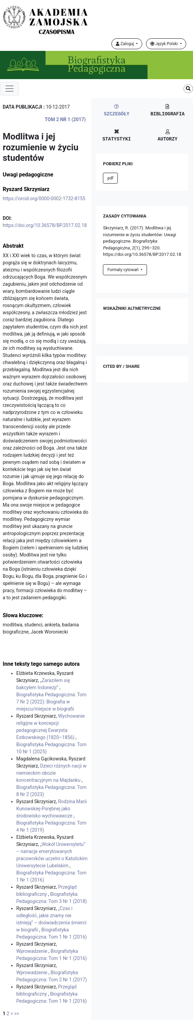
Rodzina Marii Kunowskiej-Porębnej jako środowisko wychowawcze (51, 808)
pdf (110, 178)
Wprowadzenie (32, 951)
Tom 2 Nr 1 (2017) (65, 119)
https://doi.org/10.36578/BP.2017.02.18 (45, 225)
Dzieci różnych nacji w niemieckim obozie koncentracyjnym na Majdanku (51, 773)
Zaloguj (125, 43)
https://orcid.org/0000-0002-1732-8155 (44, 198)
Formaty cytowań (123, 269)
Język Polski (164, 43)
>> (16, 1013)
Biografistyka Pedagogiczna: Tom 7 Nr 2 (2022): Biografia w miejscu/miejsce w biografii (51, 702)
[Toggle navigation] (9, 88)
